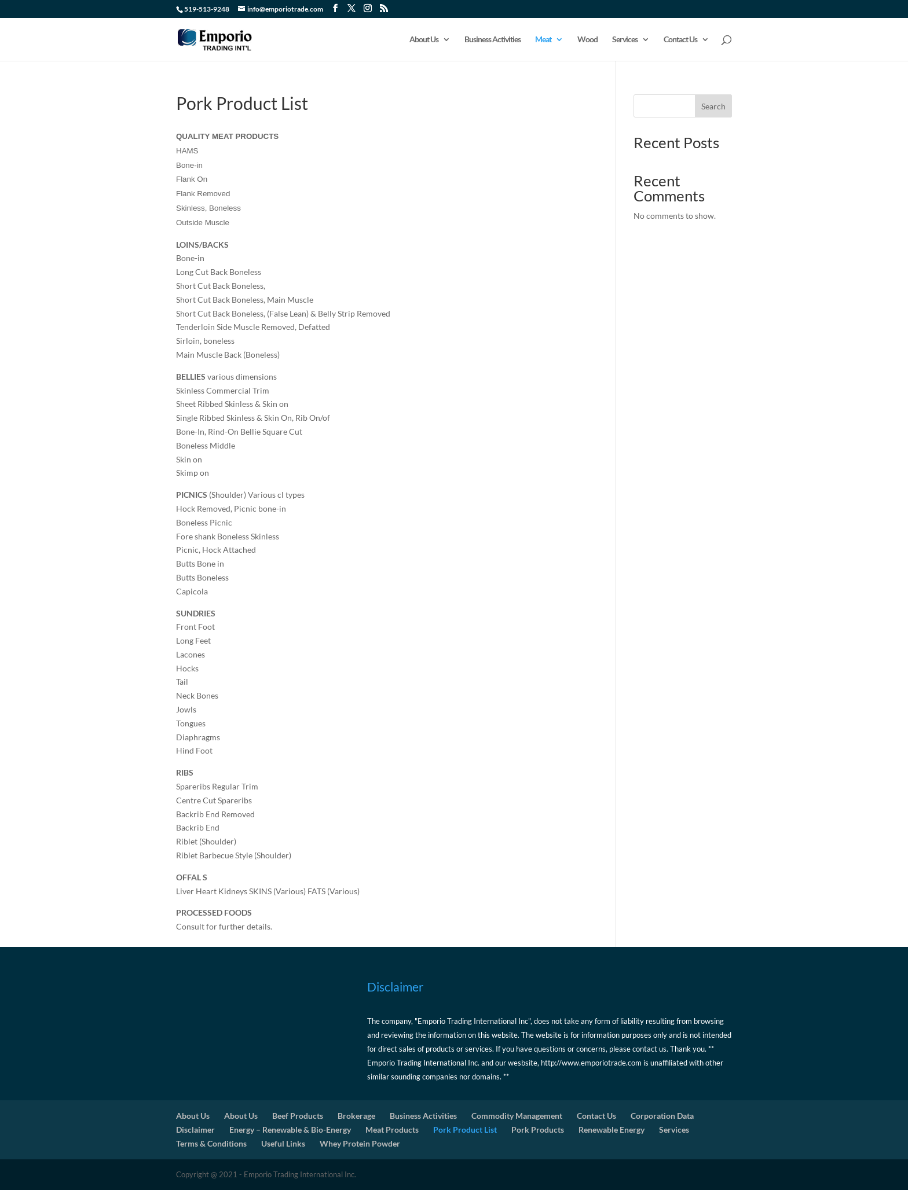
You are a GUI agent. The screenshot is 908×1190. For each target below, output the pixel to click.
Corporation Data (662, 1116)
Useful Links (283, 1143)
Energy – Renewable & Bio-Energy (290, 1129)
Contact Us (680, 39)
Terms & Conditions (211, 1143)
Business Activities (492, 39)
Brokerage (356, 1116)
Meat (543, 39)
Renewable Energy (612, 1129)
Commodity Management (516, 1116)
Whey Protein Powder (360, 1143)
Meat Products (392, 1129)
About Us (423, 39)
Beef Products (297, 1116)
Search (713, 106)
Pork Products (537, 1129)
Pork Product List (465, 1129)
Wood (587, 39)
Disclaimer (195, 1129)
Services (625, 39)
